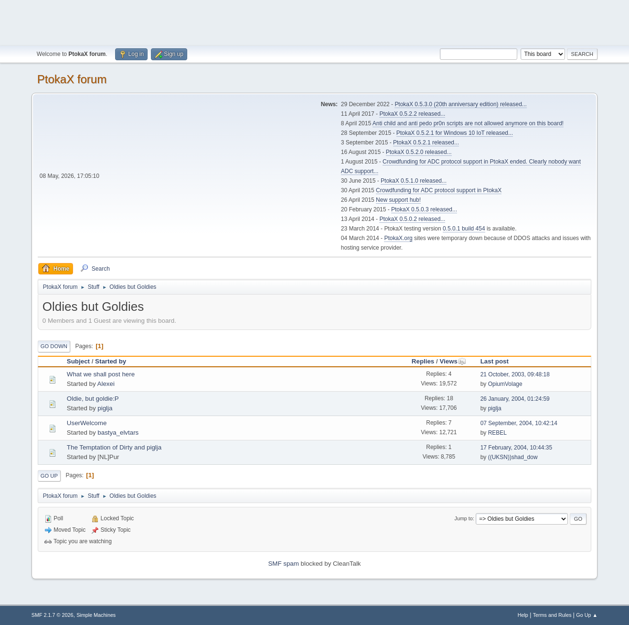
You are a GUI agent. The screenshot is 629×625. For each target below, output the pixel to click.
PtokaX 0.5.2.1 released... (426, 142)
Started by (110, 361)
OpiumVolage (505, 384)
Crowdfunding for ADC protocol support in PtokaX (438, 190)
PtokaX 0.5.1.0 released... (414, 180)
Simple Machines (96, 615)
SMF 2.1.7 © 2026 (53, 615)
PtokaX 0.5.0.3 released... (424, 209)
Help (523, 615)
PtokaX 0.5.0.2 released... (412, 219)
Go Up (49, 476)
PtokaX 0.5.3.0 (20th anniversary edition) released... (460, 104)
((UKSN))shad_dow (513, 457)
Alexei (106, 383)
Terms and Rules (552, 615)
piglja (104, 408)
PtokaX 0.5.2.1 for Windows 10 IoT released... (454, 133)
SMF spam (283, 563)
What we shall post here (101, 374)
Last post (494, 361)
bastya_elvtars (118, 432)
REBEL (497, 432)
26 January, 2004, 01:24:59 (515, 398)
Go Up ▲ (586, 615)
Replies (423, 361)
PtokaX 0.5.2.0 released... (419, 152)
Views (452, 361)
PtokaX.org (398, 238)
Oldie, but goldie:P (93, 398)
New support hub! (398, 200)
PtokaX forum (72, 79)
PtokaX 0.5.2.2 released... (412, 113)
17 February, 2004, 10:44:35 (516, 447)
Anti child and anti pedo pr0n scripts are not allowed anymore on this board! (468, 123)
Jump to (464, 518)
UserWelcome (87, 423)
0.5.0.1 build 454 (464, 228)
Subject (78, 361)
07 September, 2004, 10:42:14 (518, 423)
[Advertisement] (315, 21)
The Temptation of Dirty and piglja (114, 447)
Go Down (54, 346)
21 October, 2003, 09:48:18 (515, 374)
